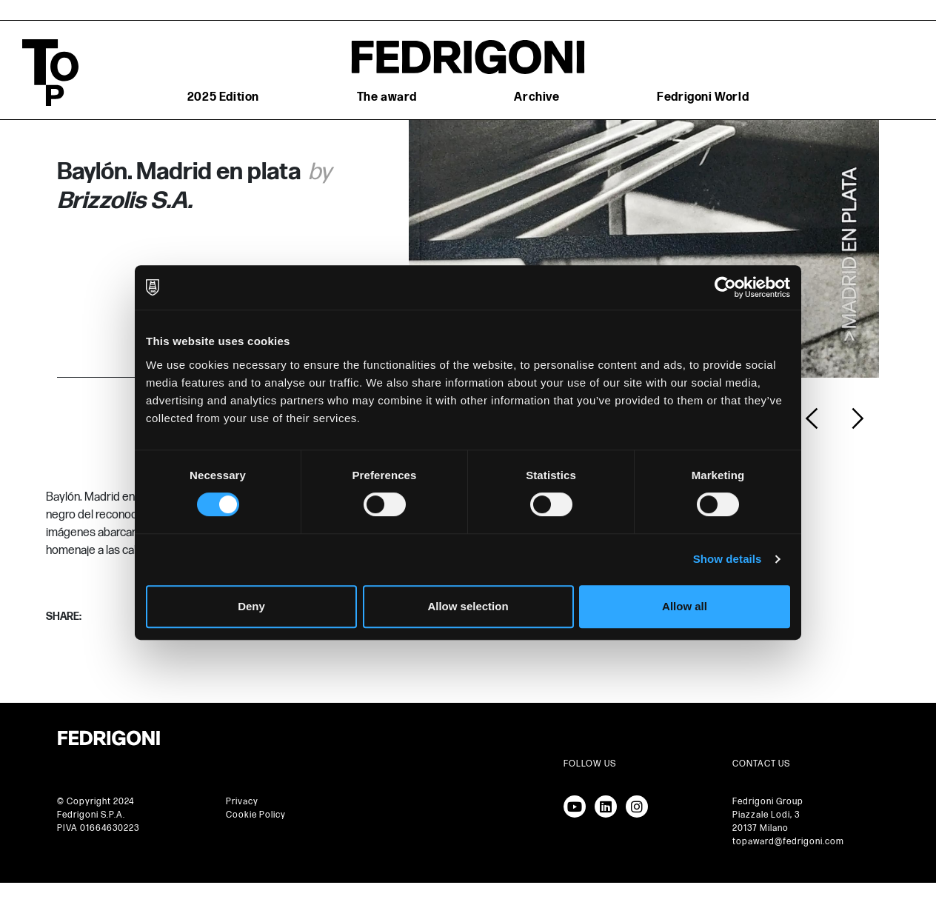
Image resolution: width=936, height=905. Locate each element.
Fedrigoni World (703, 97)
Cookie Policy (256, 815)
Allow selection (467, 606)
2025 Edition (223, 97)
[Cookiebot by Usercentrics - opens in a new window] (725, 287)
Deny (251, 606)
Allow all (684, 606)
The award (387, 97)
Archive (536, 97)
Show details (727, 558)
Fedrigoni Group (767, 801)
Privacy (242, 801)
